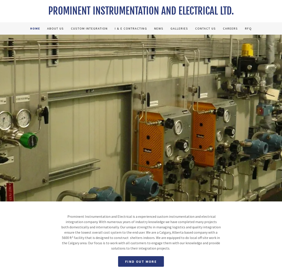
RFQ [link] (248, 28)
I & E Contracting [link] (131, 28)
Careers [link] (230, 28)
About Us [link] (55, 28)
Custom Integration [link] (89, 28)
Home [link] (35, 28)
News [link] (158, 28)
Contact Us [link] (205, 28)
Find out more (141, 261)
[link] (141, 13)
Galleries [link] (179, 28)
